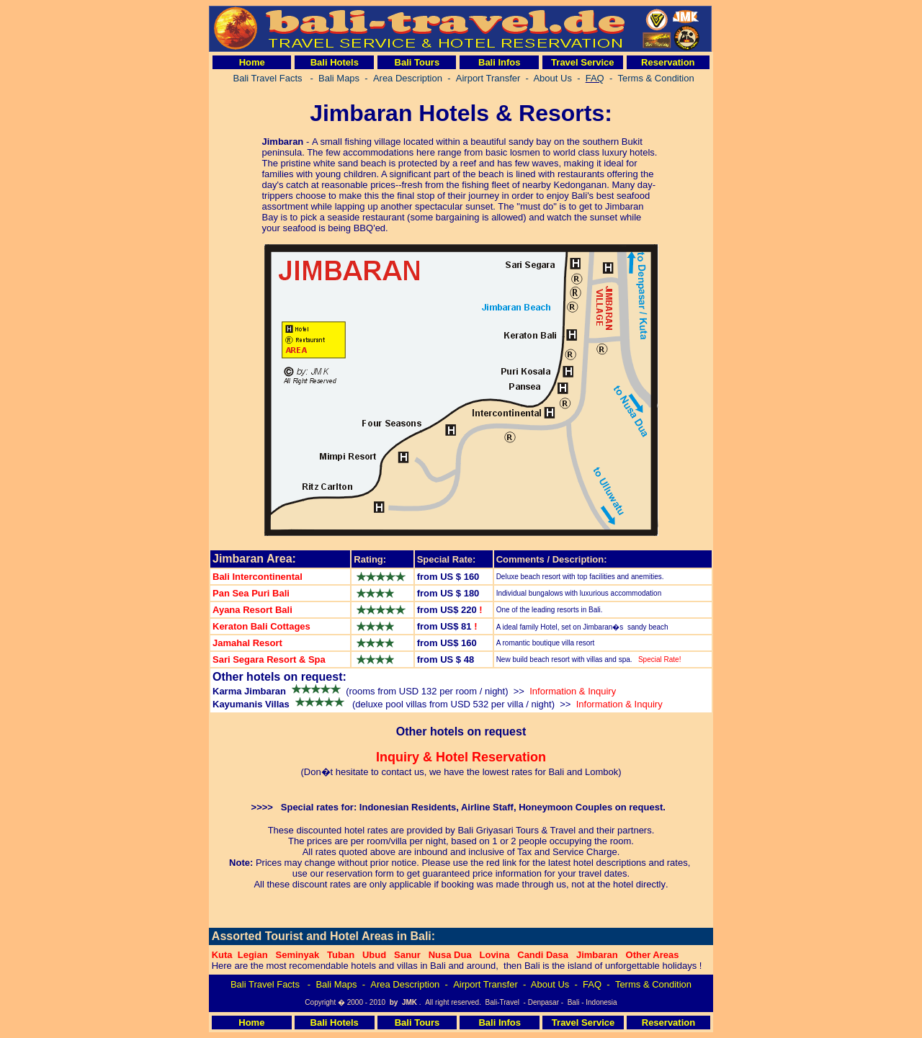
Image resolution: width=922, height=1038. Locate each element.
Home (252, 62)
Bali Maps (336, 984)
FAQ (592, 984)
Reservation (667, 62)
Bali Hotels (334, 62)
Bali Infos (499, 62)
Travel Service (582, 62)
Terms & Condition (653, 984)
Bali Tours (417, 62)
